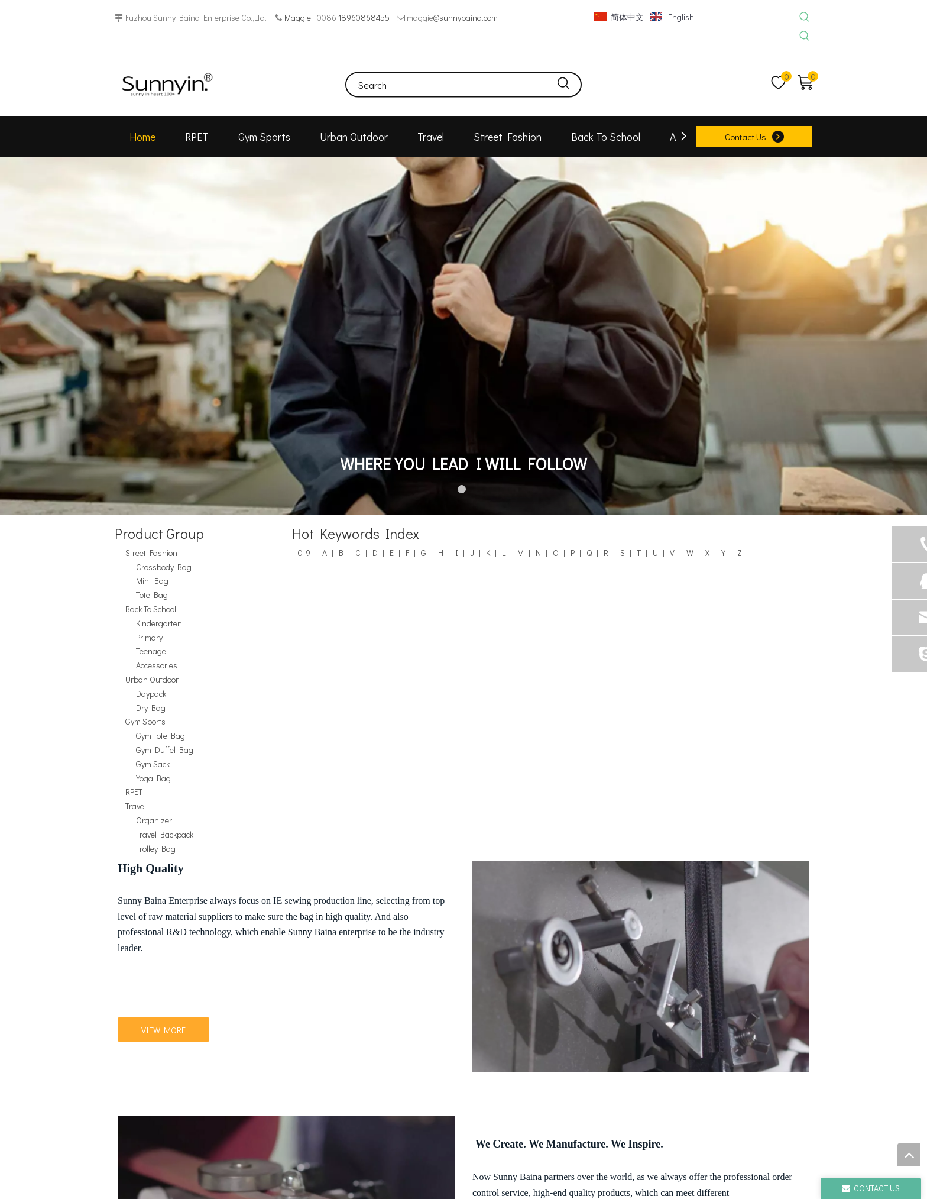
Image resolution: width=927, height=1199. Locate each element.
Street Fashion (508, 137)
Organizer (154, 820)
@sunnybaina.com (465, 17)
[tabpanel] (463, 336)
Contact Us (745, 137)
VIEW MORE (163, 1030)
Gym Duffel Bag (164, 749)
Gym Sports (264, 137)
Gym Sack (153, 764)
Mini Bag (152, 580)
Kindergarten (159, 623)
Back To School (605, 137)
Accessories (156, 665)
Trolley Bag (156, 848)
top (908, 1154)
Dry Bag (151, 707)
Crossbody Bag (164, 567)
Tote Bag (152, 594)
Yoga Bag (153, 778)
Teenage (151, 651)
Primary (149, 637)
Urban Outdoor (354, 137)
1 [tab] (463, 491)
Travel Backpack (164, 834)
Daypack (151, 693)
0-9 (304, 552)
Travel (430, 137)
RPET (197, 137)
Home (142, 137)
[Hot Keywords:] (804, 17)
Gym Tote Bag (160, 735)
